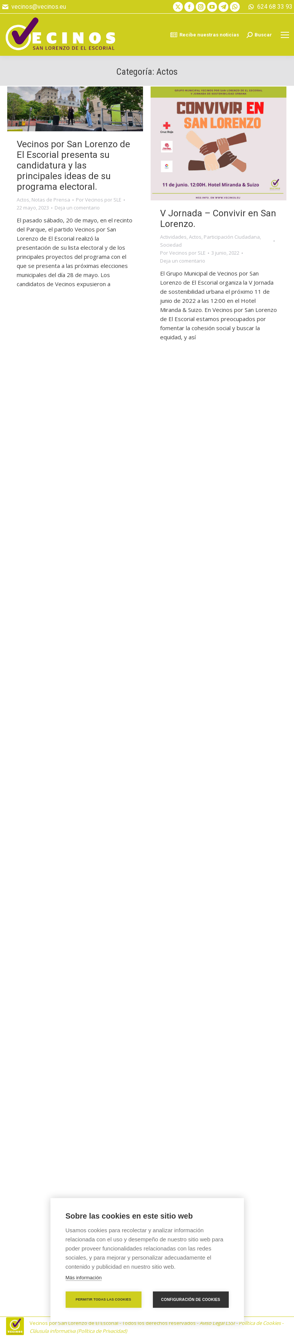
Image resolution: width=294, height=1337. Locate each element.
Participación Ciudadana (232, 236)
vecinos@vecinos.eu (34, 7)
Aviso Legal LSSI (217, 1323)
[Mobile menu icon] (285, 35)
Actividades (173, 236)
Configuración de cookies (190, 1300)
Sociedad (171, 244)
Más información (84, 1277)
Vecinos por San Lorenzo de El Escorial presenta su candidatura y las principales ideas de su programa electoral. (73, 165)
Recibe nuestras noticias (204, 35)
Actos (23, 199)
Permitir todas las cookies (103, 1299)
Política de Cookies (260, 1323)
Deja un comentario (77, 207)
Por (98, 199)
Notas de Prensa (50, 199)
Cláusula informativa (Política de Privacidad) (78, 1331)
